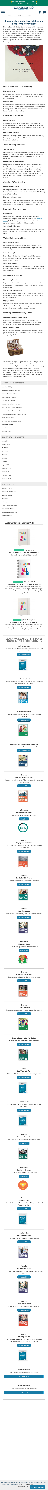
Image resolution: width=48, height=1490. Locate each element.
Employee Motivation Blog (9, 491)
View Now (24, 819)
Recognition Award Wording (9, 512)
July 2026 (4, 461)
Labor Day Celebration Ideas (9, 428)
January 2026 (5, 441)
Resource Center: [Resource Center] (9, 484)
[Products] (24, 348)
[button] (3, 13)
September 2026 (6, 468)
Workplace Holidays (7, 387)
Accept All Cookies (37, 1487)
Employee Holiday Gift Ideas (9, 393)
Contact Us (24, 1392)
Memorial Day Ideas (7, 424)
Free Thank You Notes (8, 508)
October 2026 (6, 471)
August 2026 (5, 465)
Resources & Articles (7, 488)
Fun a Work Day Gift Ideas (9, 397)
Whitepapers (5, 502)
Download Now (24, 654)
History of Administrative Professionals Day (14, 414)
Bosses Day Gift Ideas (8, 417)
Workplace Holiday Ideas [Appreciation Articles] (13, 383)
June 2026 (5, 458)
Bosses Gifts (24, 1143)
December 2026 (6, 478)
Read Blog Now (24, 1376)
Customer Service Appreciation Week (12, 407)
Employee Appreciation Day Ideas (11, 390)
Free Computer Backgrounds (9, 505)
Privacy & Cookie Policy (26, 1484)
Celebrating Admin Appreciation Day (12, 411)
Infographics (5, 498)
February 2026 (6, 444)
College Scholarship (7, 515)
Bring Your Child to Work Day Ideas (11, 421)
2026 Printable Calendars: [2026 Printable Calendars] (13, 437)
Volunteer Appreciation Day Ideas (11, 404)
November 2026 (6, 475)
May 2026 (4, 454)
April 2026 (5, 451)
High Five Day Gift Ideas (8, 400)
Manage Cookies (23, 1486)
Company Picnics (6, 431)
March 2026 (5, 448)
